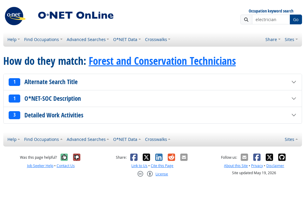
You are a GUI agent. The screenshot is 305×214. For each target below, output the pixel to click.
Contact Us (66, 165)
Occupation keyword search (271, 11)
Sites (289, 39)
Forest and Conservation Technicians (162, 61)
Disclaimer (275, 165)
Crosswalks (156, 39)
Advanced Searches (86, 39)
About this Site (236, 165)
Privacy (257, 165)
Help (12, 39)
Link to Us (139, 165)
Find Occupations (41, 39)
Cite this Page (162, 165)
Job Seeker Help (40, 165)
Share (271, 39)
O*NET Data (125, 39)
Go (295, 19)
